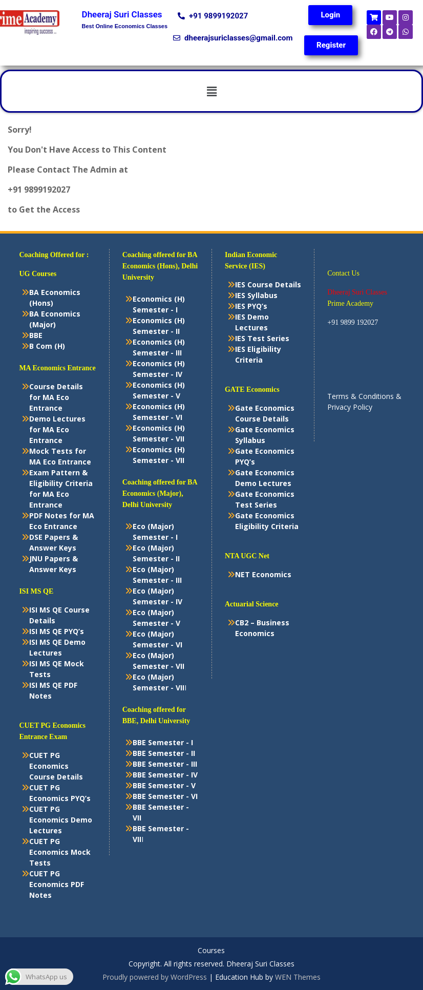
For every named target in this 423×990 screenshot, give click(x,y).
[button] (211, 91)
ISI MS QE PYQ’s (56, 631)
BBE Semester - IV (165, 775)
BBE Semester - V (164, 785)
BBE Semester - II (164, 753)
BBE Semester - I (163, 742)
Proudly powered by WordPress (154, 977)
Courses (211, 950)
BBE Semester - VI (165, 796)
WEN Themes (298, 977)
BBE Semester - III (165, 764)
